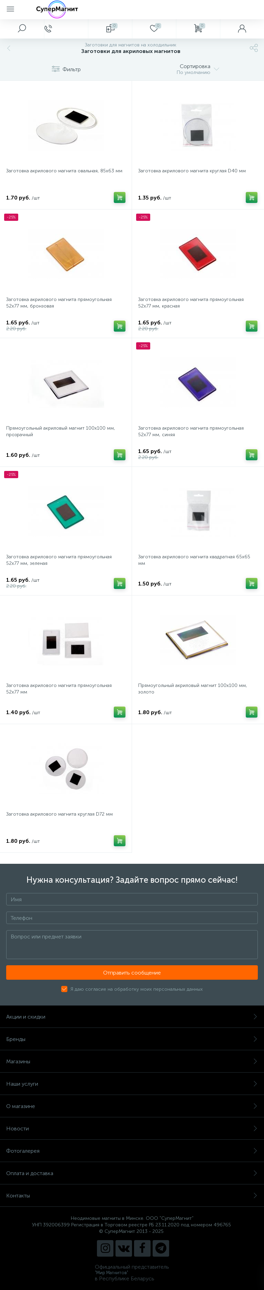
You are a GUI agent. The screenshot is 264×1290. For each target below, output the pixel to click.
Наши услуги (132, 1084)
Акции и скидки (132, 1016)
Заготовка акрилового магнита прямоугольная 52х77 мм (59, 688)
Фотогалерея (132, 1151)
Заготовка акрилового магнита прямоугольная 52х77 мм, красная (191, 303)
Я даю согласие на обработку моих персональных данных (136, 989)
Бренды (132, 1039)
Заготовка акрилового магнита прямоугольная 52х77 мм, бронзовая (59, 303)
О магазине (132, 1106)
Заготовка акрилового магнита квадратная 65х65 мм (194, 560)
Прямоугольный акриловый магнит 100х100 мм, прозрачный (60, 431)
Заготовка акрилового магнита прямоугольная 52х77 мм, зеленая (59, 560)
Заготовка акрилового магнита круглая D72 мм (59, 814)
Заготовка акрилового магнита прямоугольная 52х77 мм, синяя (191, 431)
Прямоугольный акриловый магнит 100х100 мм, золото (192, 688)
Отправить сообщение (132, 972)
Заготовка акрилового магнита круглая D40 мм (192, 171)
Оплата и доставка (132, 1173)
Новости (132, 1128)
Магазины (132, 1061)
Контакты (132, 1195)
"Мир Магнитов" (111, 1272)
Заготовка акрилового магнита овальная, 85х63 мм (64, 171)
